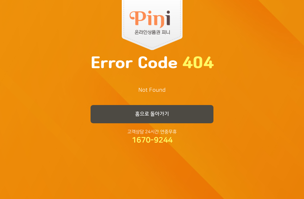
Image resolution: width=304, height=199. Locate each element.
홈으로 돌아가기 (152, 114)
